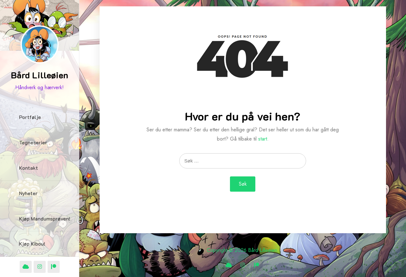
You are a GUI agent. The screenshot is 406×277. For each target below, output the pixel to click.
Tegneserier (33, 142)
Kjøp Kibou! (32, 243)
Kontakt (28, 167)
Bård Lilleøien (39, 75)
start (262, 138)
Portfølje (30, 117)
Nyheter (28, 193)
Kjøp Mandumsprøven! (44, 218)
